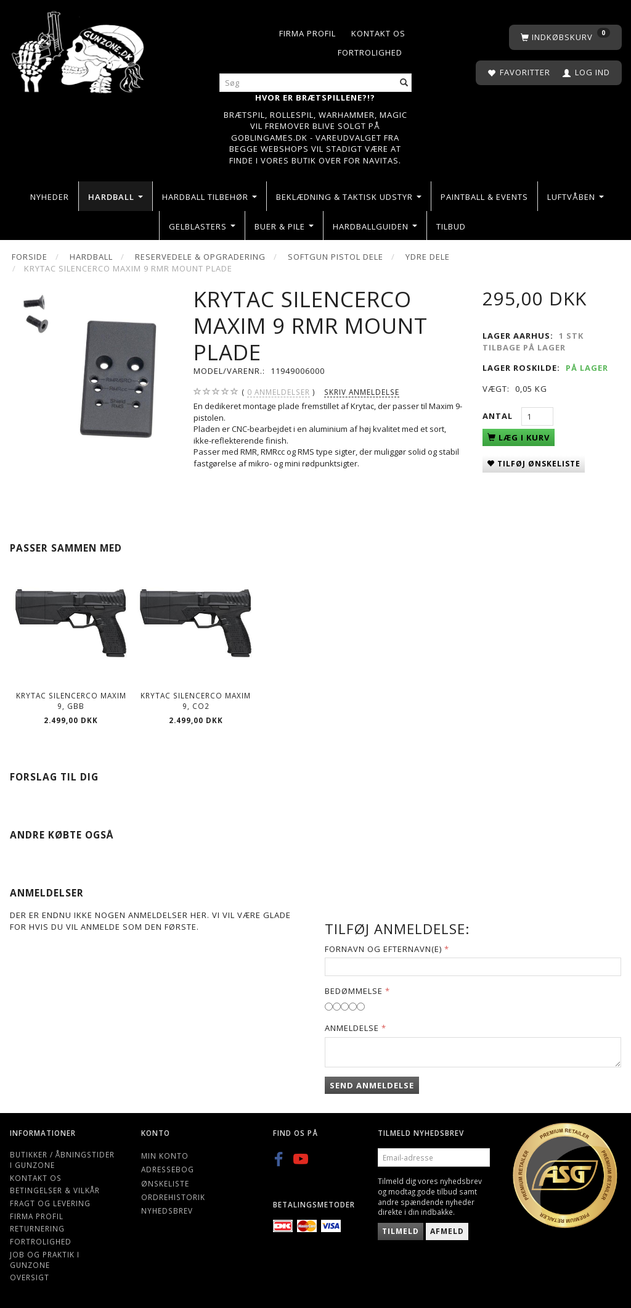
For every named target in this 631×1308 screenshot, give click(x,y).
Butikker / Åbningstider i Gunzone (62, 1159)
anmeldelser (278, 392)
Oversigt (29, 1277)
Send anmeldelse (372, 1085)
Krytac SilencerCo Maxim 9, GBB (71, 700)
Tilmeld (400, 1231)
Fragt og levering (50, 1203)
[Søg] (404, 83)
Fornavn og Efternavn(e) (383, 948)
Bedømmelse (354, 990)
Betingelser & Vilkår (55, 1190)
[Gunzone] (79, 49)
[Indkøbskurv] (565, 37)
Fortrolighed (370, 52)
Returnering (37, 1228)
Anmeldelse (352, 1027)
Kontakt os (378, 33)
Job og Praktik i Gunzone (44, 1259)
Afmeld (447, 1231)
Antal (498, 415)
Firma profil (307, 33)
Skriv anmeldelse (361, 392)
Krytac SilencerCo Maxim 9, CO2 (195, 700)
